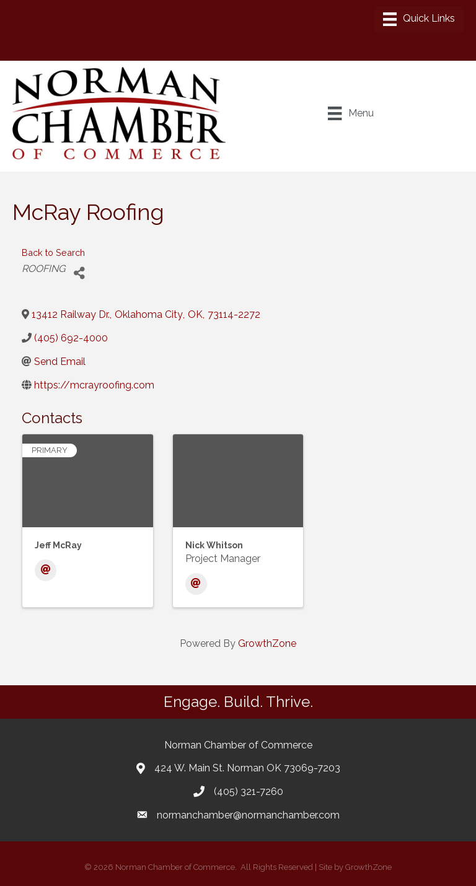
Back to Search (53, 252)
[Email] (45, 570)
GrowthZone (267, 643)
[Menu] (419, 19)
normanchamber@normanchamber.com (248, 815)
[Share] (79, 273)
